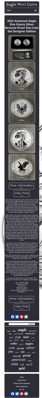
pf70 (33, 340)
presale (20, 348)
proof (26, 355)
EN (20, 389)
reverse (28, 340)
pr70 (16, 340)
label (26, 337)
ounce (30, 361)
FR (23, 389)
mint (14, 364)
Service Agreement (22, 386)
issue (9, 331)
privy (10, 340)
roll (22, 364)
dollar (10, 334)
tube (23, 352)
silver (30, 348)
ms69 (28, 352)
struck (21, 344)
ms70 (29, 364)
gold (22, 368)
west (32, 338)
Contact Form (21, 380)
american (19, 360)
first (11, 351)
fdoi (22, 340)
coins (14, 343)
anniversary (30, 333)
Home (22, 377)
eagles (29, 343)
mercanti (17, 356)
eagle (22, 330)
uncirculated (18, 334)
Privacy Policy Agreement (22, 383)
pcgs (18, 337)
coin (12, 348)
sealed (33, 352)
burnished (32, 331)
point (16, 352)
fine (14, 331)
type (11, 337)
